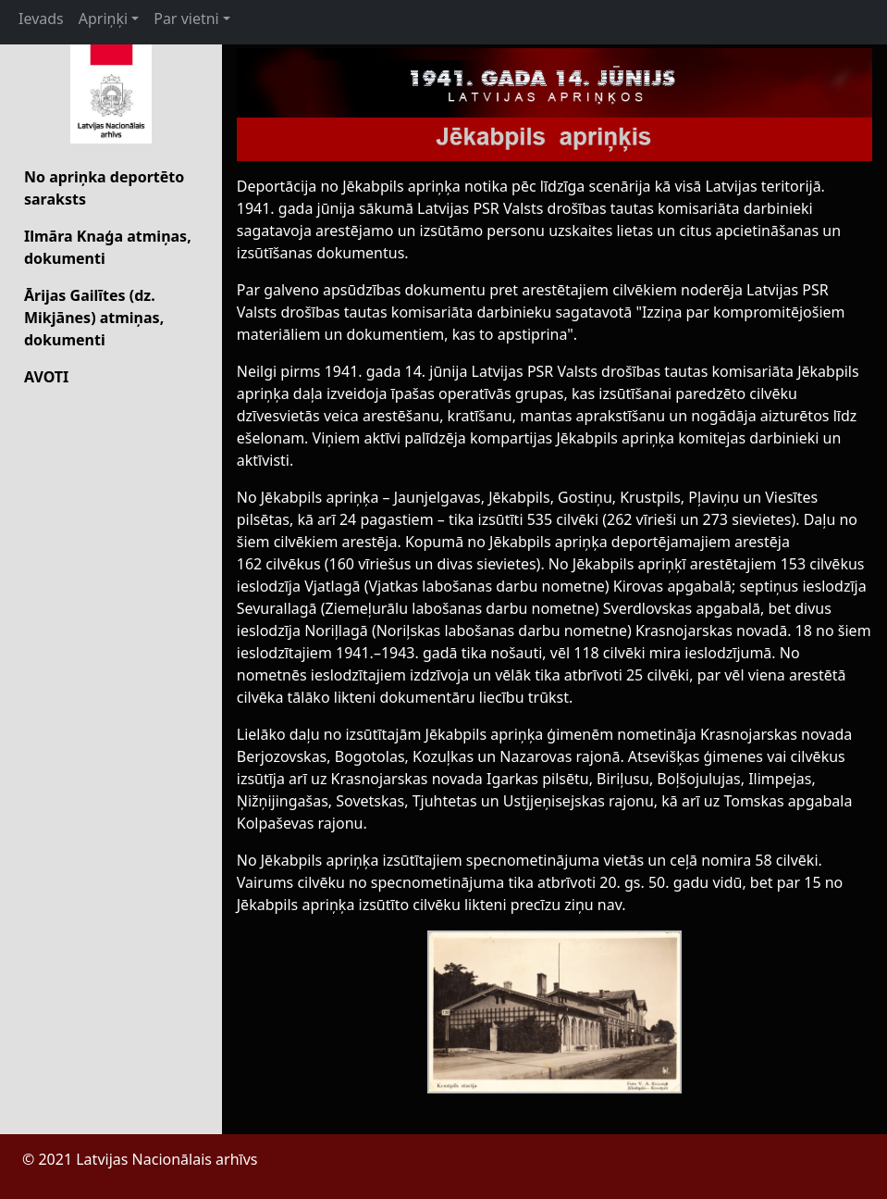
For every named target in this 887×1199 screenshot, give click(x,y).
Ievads (41, 18)
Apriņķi (103, 18)
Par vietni (186, 18)
